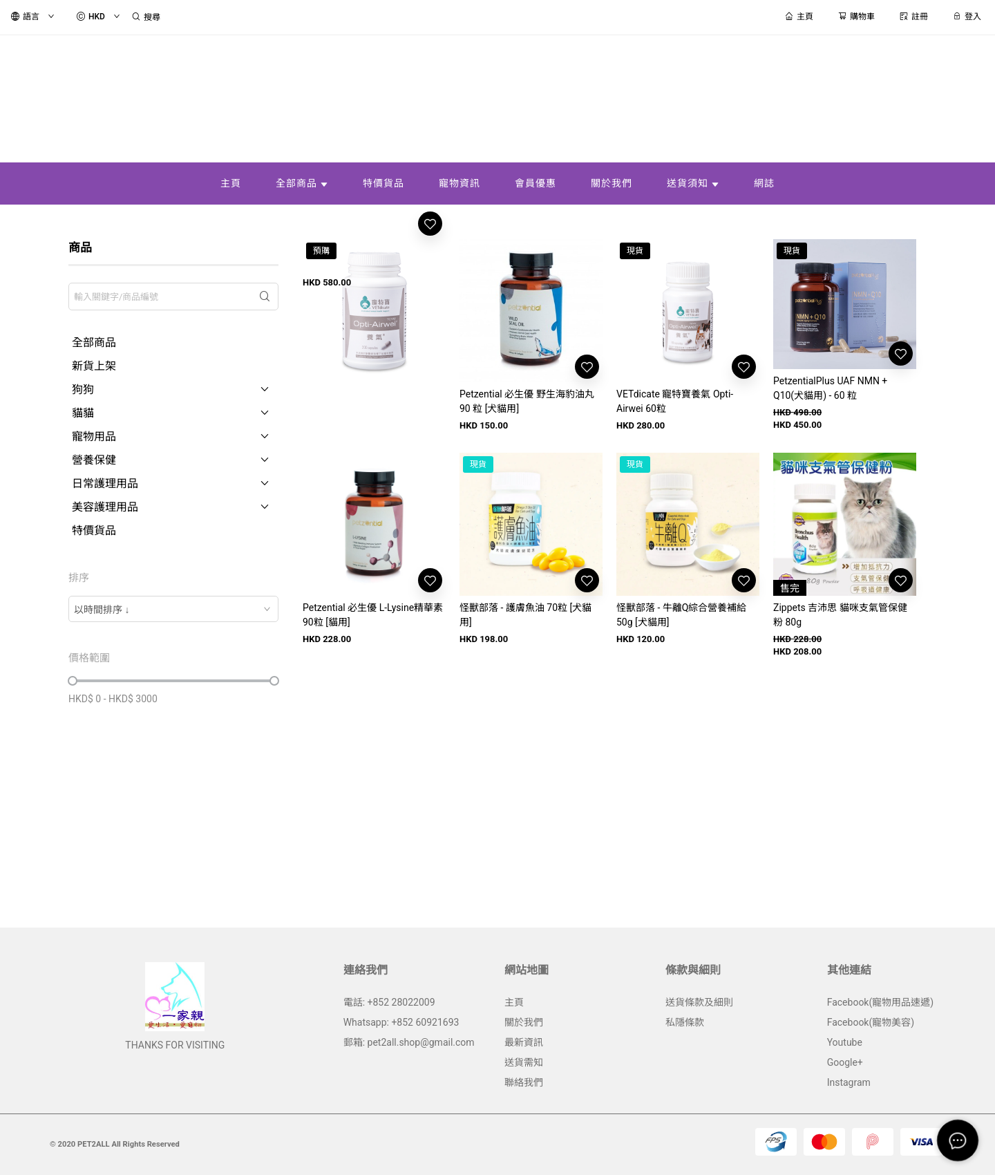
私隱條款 (684, 1022)
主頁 (514, 1002)
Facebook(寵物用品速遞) (880, 1002)
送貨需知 (523, 1062)
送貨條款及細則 (699, 1002)
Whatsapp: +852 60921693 (401, 1022)
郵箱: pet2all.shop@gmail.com (409, 1042)
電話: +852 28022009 (389, 1002)
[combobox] (173, 609)
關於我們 (523, 1022)
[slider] (72, 681)
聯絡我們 (523, 1082)
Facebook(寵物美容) (870, 1022)
